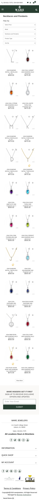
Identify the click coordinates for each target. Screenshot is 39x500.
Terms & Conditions (12, 488)
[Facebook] (11, 440)
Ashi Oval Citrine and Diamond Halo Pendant (11, 105)
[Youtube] (27, 440)
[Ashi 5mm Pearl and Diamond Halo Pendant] (11, 320)
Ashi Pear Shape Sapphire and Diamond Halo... (27, 303)
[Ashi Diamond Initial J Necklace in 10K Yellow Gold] (11, 254)
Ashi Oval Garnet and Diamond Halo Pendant (27, 72)
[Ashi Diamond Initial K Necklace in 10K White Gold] (27, 122)
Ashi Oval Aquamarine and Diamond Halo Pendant (27, 270)
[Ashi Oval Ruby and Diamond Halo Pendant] (27, 320)
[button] (36, 9)
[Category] (19, 34)
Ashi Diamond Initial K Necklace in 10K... (27, 138)
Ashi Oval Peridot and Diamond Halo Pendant (27, 237)
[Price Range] (19, 25)
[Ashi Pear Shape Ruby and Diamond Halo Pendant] (11, 353)
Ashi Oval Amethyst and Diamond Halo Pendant (11, 204)
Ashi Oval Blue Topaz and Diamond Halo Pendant (28, 204)
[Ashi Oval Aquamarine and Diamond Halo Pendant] (27, 254)
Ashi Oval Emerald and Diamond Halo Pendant (27, 369)
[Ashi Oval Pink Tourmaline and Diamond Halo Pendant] (11, 221)
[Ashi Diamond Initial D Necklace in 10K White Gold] (11, 155)
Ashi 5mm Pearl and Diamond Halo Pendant (11, 336)
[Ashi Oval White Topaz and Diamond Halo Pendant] (27, 89)
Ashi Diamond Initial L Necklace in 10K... (11, 72)
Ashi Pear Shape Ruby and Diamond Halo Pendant (11, 369)
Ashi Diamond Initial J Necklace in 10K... (11, 270)
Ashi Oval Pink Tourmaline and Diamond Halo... (11, 237)
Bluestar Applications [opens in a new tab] (24, 495)
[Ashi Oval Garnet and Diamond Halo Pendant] (27, 56)
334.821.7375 (21, 431)
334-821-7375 (7, 2)
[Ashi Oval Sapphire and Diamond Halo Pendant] (11, 287)
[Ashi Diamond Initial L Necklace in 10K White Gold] (11, 56)
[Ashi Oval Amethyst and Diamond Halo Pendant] (11, 188)
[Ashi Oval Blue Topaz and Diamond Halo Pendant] (27, 188)
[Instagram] (23, 440)
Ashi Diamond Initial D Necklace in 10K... (11, 171)
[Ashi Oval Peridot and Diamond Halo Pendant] (27, 221)
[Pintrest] (19, 440)
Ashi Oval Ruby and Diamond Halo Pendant (27, 336)
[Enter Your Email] (19, 401)
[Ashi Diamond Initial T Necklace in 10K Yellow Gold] (27, 155)
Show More (19, 380)
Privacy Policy (29, 488)
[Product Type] (19, 38)
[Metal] (19, 29)
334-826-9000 (18, 2)
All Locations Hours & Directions (19, 434)
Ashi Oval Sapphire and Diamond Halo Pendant (11, 303)
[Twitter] (15, 440)
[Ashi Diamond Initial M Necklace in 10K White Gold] (11, 122)
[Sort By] (19, 43)
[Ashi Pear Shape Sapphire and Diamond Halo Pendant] (27, 287)
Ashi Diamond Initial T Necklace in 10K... (28, 171)
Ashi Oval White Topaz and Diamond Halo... (27, 105)
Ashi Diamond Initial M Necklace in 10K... (11, 138)
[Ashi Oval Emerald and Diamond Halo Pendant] (27, 353)
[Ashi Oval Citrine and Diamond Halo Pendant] (11, 89)
